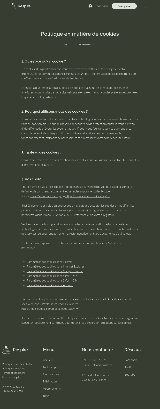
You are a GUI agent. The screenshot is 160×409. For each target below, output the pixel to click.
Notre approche (53, 367)
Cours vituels (51, 374)
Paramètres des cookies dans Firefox (49, 261)
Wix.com (18, 390)
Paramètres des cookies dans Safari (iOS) (52, 280)
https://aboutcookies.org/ (45, 196)
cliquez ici (47, 164)
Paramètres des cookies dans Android (50, 285)
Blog (46, 395)
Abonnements (52, 388)
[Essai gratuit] (124, 6)
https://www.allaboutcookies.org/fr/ (87, 196)
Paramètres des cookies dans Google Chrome (55, 271)
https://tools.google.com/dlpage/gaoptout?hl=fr (50, 308)
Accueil (47, 360)
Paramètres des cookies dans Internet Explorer (55, 266)
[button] (145, 6)
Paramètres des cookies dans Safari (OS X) (52, 275)
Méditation (50, 381)
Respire (24, 6)
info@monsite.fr (102, 365)
